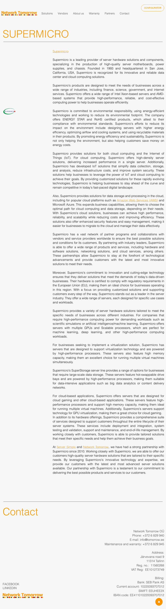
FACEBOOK (11, 584)
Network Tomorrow (96, 447)
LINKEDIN (10, 588)
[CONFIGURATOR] (152, 8)
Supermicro (60, 51)
